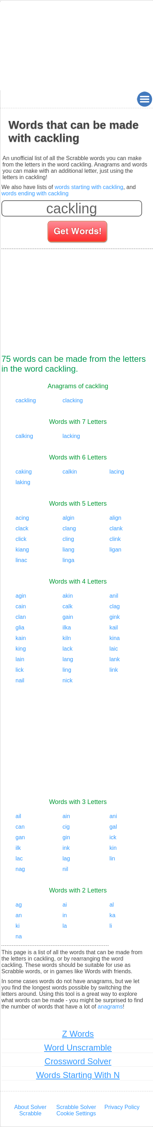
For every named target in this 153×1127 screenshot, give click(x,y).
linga (68, 560)
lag (66, 858)
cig (65, 827)
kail (113, 627)
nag (20, 869)
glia (20, 627)
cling (68, 539)
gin (66, 837)
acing (22, 518)
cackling (26, 400)
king (21, 649)
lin (112, 858)
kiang (22, 550)
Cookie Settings (76, 1113)
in (64, 915)
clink (115, 539)
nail (20, 680)
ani (113, 816)
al (111, 905)
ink (65, 848)
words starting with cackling (89, 187)
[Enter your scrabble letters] (71, 208)
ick (112, 837)
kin (112, 848)
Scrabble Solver (76, 1107)
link (113, 670)
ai (64, 905)
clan (21, 617)
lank (114, 659)
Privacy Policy (122, 1107)
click (21, 539)
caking (24, 472)
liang (68, 550)
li (110, 926)
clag (114, 606)
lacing (116, 472)
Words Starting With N (78, 1075)
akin (67, 596)
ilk (18, 848)
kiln (66, 638)
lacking (71, 436)
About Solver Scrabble (30, 1110)
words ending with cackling (34, 193)
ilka (66, 627)
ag (19, 905)
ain (66, 816)
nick (67, 680)
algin (68, 518)
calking (24, 436)
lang (67, 659)
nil (65, 869)
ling (66, 670)
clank (115, 528)
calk (67, 606)
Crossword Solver (77, 1061)
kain (21, 638)
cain (21, 606)
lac (19, 858)
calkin (69, 472)
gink (114, 617)
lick (20, 670)
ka (112, 915)
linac (21, 560)
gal (113, 827)
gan (20, 837)
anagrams (110, 1007)
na (19, 936)
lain (20, 659)
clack (22, 528)
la (64, 926)
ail (18, 816)
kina (114, 638)
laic (113, 649)
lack (67, 649)
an (19, 915)
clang (69, 528)
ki (18, 926)
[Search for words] (78, 232)
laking (23, 482)
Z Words (78, 1033)
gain (67, 617)
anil (113, 596)
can (20, 827)
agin (21, 596)
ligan (115, 550)
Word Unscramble (78, 1047)
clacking (72, 400)
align (115, 518)
